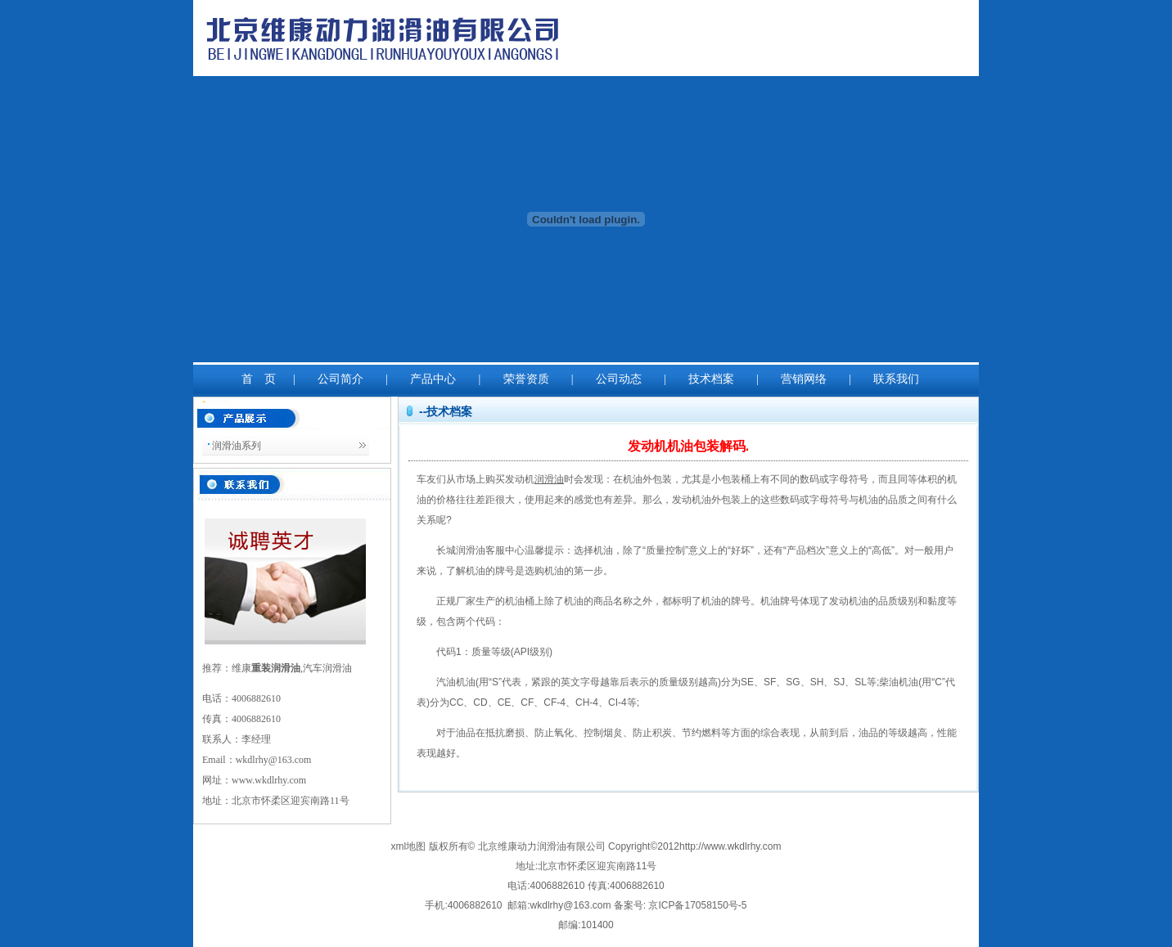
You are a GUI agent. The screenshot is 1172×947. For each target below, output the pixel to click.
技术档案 (711, 379)
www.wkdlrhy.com (269, 780)
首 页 (258, 379)
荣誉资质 (526, 379)
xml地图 (410, 846)
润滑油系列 (236, 445)
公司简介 (340, 379)
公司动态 (619, 379)
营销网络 (804, 379)
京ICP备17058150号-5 (697, 905)
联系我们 (896, 379)
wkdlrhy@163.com (274, 759)
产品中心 (433, 379)
